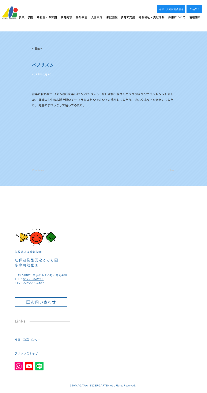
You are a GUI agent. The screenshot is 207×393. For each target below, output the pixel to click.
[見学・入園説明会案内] (171, 9)
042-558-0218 (33, 279)
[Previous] (46, 170)
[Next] (165, 170)
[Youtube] (29, 366)
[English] (194, 9)
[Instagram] (19, 366)
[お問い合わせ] (41, 302)
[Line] (39, 366)
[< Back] (46, 48)
